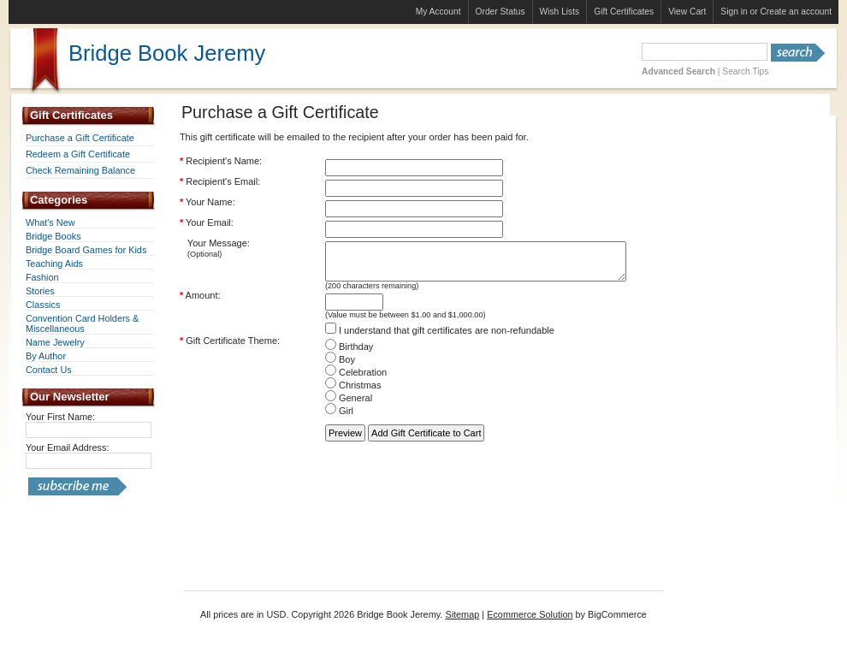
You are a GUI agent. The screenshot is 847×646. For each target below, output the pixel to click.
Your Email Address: (68, 447)
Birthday (349, 354)
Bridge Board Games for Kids (86, 250)
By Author (46, 356)
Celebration (356, 380)
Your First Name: (60, 417)
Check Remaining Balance (80, 170)
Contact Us (49, 369)
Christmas (353, 393)
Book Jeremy (166, 53)
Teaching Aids (54, 263)
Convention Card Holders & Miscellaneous (82, 323)
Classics (43, 304)
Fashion (42, 277)
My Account (438, 11)
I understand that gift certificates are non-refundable (439, 338)
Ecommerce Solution (529, 614)
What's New (50, 222)
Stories (40, 291)
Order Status (500, 11)
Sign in (733, 11)
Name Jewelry (55, 342)
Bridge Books (53, 236)
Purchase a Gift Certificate (80, 138)
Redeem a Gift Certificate (78, 154)
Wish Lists (560, 11)
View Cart (687, 11)
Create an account (796, 11)
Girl (339, 418)
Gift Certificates (624, 11)
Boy (340, 367)
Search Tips (745, 71)
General (348, 405)
